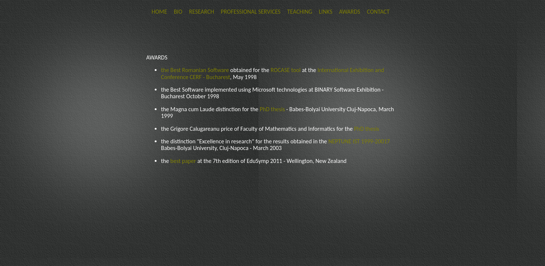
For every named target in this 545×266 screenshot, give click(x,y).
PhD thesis (272, 109)
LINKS (325, 11)
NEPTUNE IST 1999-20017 (359, 141)
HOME (159, 11)
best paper (183, 160)
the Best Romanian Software (195, 70)
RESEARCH (201, 11)
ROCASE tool (286, 70)
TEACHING (299, 11)
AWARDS (349, 11)
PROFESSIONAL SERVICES (251, 11)
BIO (179, 11)
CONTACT (378, 11)
